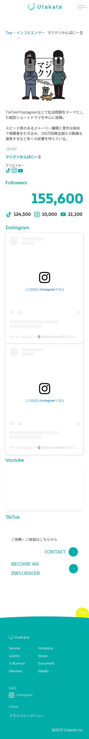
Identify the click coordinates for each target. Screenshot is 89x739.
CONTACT (61, 552)
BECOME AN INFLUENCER (44, 568)
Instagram (21, 695)
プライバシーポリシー (26, 715)
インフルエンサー (30, 32)
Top (9, 32)
